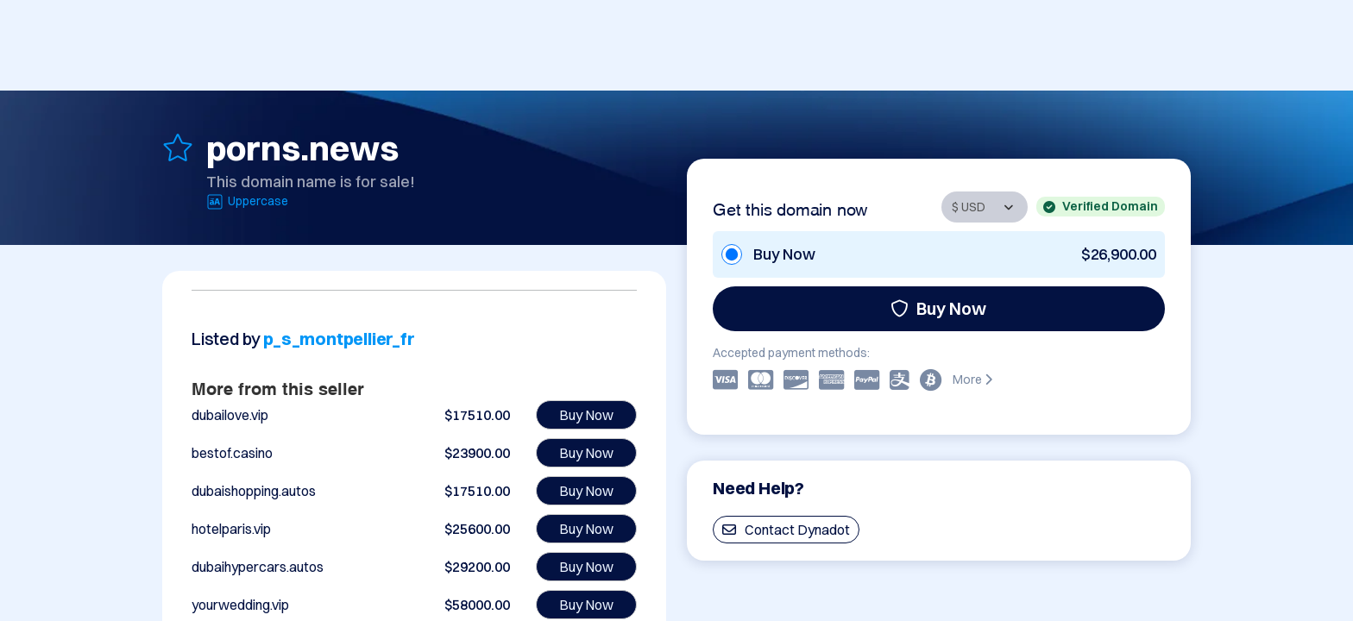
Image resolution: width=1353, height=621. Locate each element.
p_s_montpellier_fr (338, 338)
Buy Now (938, 308)
